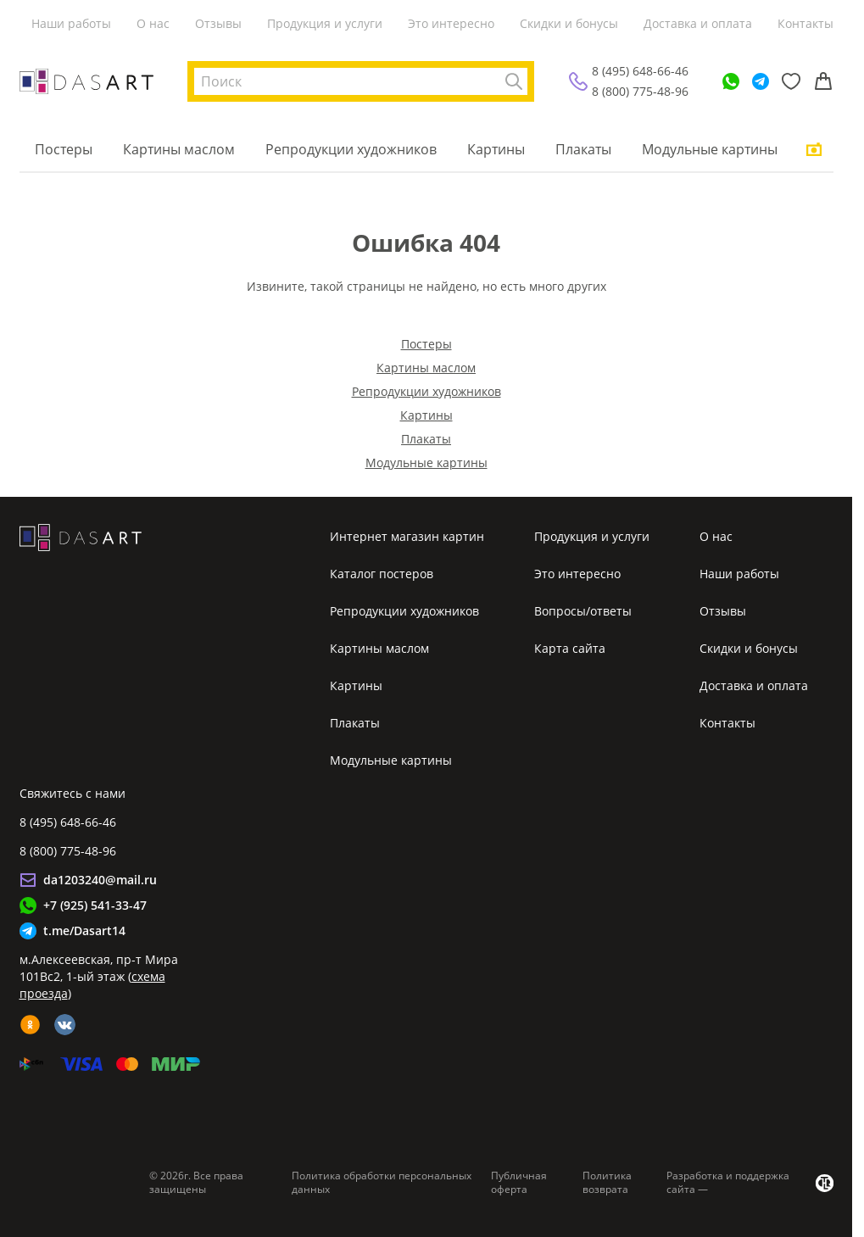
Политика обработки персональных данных (381, 1182)
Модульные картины (710, 149)
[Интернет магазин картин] (86, 81)
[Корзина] (823, 81)
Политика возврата (607, 1182)
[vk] (64, 1024)
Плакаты (583, 149)
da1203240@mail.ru (100, 880)
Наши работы (71, 23)
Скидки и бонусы (569, 23)
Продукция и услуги (324, 23)
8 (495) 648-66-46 (640, 71)
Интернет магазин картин (407, 536)
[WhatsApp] (730, 81)
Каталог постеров (381, 574)
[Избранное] (791, 81)
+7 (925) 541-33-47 (95, 905)
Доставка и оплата (698, 23)
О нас (153, 23)
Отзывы (218, 23)
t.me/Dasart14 (84, 930)
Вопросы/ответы (583, 611)
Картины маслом (179, 149)
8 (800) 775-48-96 (640, 91)
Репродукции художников (351, 149)
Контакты (805, 23)
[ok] (30, 1024)
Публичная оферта (519, 1182)
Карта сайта (569, 648)
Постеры (63, 149)
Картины (496, 149)
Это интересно (451, 23)
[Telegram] (760, 81)
